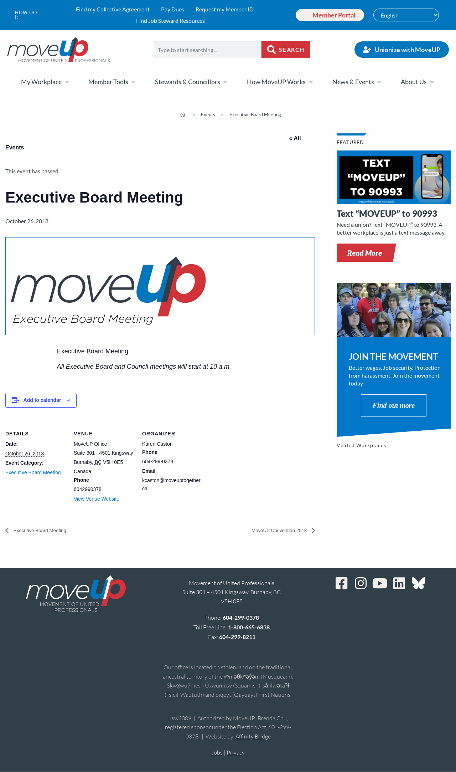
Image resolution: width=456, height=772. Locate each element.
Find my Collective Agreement (113, 9)
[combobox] (207, 49)
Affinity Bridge (253, 736)
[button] (365, 253)
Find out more (394, 405)
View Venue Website (96, 499)
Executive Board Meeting (255, 114)
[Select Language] (406, 15)
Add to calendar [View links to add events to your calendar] (42, 400)
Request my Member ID (225, 9)
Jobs (217, 752)
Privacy (236, 752)
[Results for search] (207, 62)
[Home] (182, 114)
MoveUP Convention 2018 (274, 530)
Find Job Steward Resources (170, 20)
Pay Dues (172, 9)
